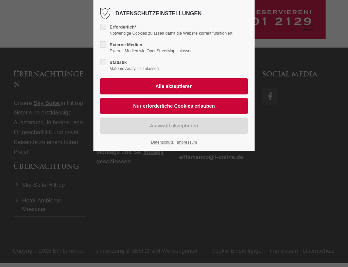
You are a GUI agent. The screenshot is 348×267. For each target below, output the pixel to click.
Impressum (187, 142)
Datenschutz (162, 142)
